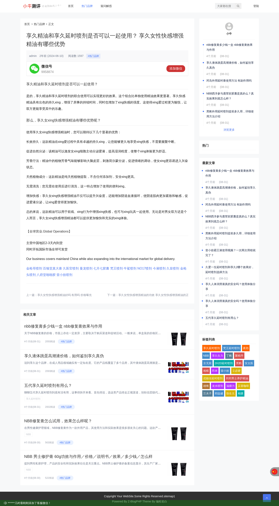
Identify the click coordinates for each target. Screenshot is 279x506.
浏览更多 (229, 129)
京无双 (207, 363)
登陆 (256, 6)
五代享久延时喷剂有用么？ (48, 385)
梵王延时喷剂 (231, 348)
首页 (71, 6)
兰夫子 (207, 393)
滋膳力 (230, 385)
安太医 (249, 363)
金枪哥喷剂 (34, 268)
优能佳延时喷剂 (213, 378)
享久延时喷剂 (33, 398)
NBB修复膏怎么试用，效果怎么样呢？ (58, 421)
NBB (28, 434)
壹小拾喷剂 (64, 274)
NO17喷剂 (144, 268)
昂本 (215, 370)
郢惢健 (219, 393)
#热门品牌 (93, 56)
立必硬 (236, 370)
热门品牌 (87, 6)
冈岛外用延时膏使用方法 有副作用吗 (229, 80)
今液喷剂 (159, 268)
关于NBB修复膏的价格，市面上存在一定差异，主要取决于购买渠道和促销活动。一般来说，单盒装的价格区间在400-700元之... (103, 333)
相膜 (240, 393)
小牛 (229, 33)
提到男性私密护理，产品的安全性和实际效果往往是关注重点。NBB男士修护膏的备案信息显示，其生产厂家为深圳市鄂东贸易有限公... (107, 463)
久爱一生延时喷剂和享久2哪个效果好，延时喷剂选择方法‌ (229, 270)
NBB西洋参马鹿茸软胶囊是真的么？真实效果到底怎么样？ (230, 96)
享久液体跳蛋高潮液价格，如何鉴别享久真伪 (64, 356)
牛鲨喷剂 (130, 268)
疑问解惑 (106, 6)
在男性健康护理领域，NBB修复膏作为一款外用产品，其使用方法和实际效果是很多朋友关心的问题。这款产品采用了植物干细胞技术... (107, 427)
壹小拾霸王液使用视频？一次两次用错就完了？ (230, 253)
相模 (206, 370)
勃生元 (230, 393)
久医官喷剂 (71, 268)
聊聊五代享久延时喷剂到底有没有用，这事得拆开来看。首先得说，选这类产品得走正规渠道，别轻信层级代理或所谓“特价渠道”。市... (107, 392)
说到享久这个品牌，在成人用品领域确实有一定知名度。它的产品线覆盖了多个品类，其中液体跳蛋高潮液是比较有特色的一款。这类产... (109, 362)
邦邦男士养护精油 (237, 378)
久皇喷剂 (172, 268)
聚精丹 (239, 355)
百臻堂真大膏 (52, 268)
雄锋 (206, 385)
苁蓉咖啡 (243, 385)
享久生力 (217, 355)
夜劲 (246, 348)
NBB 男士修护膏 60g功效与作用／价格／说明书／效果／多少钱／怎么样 (88, 456)
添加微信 (175, 68)
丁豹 (229, 355)
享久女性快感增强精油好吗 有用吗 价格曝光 (64, 295)
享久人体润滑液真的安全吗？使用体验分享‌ (230, 286)
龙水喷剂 (217, 385)
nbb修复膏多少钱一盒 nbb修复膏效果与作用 (63, 326)
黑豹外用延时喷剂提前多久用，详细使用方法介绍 (230, 114)
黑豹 (239, 363)
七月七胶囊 (101, 268)
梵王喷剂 (116, 268)
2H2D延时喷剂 (224, 363)
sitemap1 (169, 496)
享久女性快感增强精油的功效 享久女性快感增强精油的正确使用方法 (160, 295)
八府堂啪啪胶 (46, 274)
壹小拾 (225, 370)
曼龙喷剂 (86, 268)
